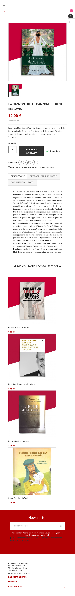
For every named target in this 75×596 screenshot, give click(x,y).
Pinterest (35, 162)
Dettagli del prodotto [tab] (43, 176)
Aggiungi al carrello (31, 151)
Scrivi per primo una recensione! (38, 167)
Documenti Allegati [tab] (22, 182)
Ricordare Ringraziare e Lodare (21, 387)
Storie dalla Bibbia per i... (18, 501)
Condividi (21, 162)
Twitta (28, 162)
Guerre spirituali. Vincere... (19, 444)
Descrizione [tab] (18, 176)
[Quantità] (12, 149)
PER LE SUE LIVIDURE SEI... (19, 330)
